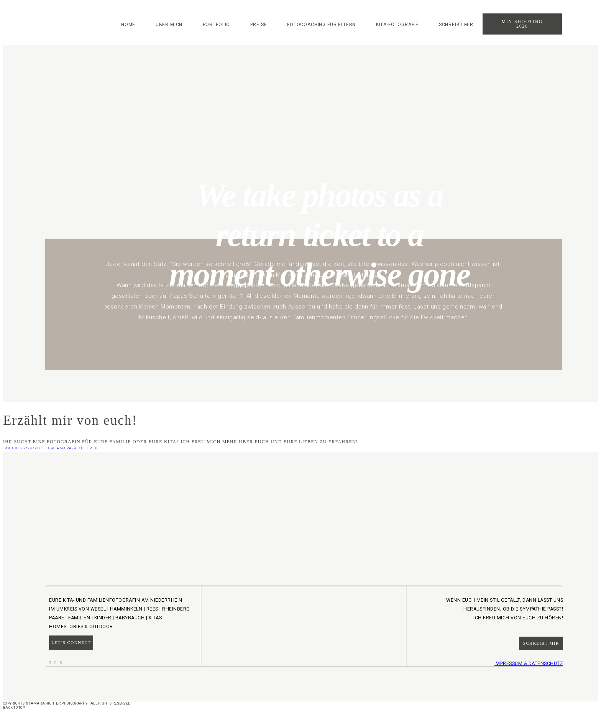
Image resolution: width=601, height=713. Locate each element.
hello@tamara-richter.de (68, 448)
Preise (258, 24)
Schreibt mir (456, 24)
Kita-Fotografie (397, 24)
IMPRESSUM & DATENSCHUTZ (528, 663)
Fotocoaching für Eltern (321, 24)
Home (128, 24)
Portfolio (216, 24)
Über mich (169, 24)
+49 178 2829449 (20, 448)
